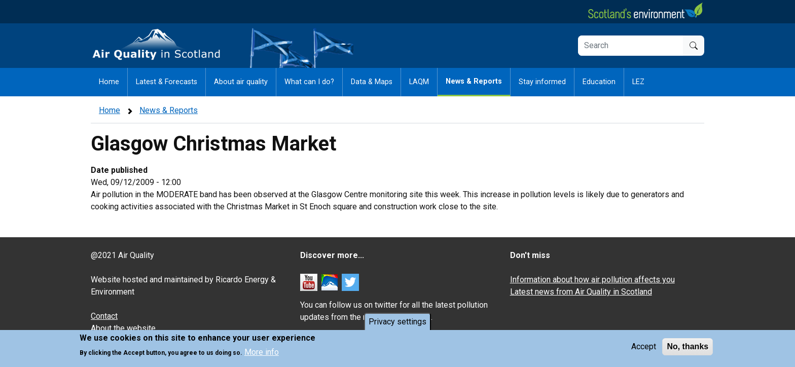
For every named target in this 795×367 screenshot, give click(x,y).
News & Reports (474, 81)
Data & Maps (371, 82)
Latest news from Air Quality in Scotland (581, 292)
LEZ (638, 82)
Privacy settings (397, 322)
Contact (104, 316)
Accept (643, 347)
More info (261, 353)
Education (599, 82)
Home (109, 82)
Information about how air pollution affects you (592, 279)
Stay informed (542, 82)
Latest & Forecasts (166, 82)
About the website (123, 328)
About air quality (241, 82)
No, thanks (687, 347)
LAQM (419, 82)
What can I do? (309, 82)
